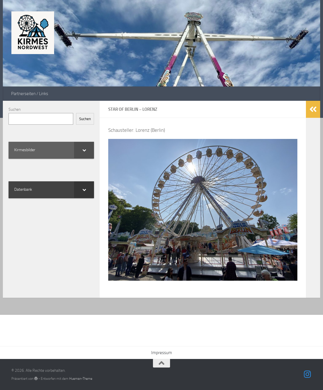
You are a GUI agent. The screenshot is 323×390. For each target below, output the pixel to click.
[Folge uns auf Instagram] (308, 374)
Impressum (161, 352)
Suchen (15, 109)
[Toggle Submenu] (84, 150)
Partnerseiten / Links (29, 93)
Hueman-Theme (80, 378)
